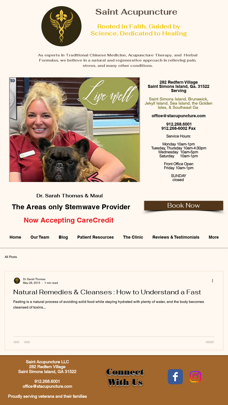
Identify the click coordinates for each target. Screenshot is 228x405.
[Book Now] (183, 205)
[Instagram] (195, 376)
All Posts (11, 257)
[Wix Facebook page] (175, 376)
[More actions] (214, 281)
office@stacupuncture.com (179, 115)
